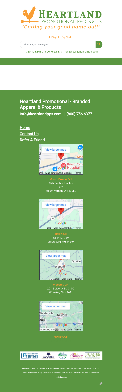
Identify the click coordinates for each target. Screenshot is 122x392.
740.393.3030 (34, 51)
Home (25, 127)
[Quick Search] (58, 44)
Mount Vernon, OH (61, 179)
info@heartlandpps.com (41, 114)
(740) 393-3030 (61, 340)
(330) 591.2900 (60, 245)
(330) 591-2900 (61, 296)
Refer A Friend (32, 140)
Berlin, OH (61, 233)
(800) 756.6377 (79, 114)
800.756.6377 (53, 51)
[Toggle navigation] (5, 61)
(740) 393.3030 (61, 194)
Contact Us (29, 134)
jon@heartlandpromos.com (81, 51)
